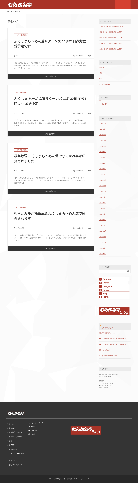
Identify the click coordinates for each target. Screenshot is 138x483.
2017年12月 (102, 180)
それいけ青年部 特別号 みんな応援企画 (112, 344)
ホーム (11, 424)
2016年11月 (102, 237)
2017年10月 (102, 191)
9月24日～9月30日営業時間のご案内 (110, 32)
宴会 (10, 441)
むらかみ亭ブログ (106, 328)
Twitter (32, 426)
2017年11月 (102, 186)
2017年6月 (102, 203)
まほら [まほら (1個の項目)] (100, 100)
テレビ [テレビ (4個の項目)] (103, 104)
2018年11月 (102, 140)
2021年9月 (102, 129)
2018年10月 (102, 146)
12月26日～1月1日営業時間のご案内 (110, 49)
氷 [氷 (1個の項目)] (99, 107)
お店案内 (12, 445)
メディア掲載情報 (104, 84)
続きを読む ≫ (51, 76)
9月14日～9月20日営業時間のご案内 (110, 37)
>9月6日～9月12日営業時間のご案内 (110, 43)
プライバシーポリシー (16, 455)
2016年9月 (102, 248)
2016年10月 (102, 242)
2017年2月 (102, 225)
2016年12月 (102, 231)
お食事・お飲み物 (15, 437)
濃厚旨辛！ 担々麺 (15, 432)
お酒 (100, 73)
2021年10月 (102, 123)
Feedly (32, 434)
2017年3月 (102, 220)
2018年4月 (102, 157)
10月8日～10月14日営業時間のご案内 (111, 26)
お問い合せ (13, 449)
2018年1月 (102, 174)
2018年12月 (102, 135)
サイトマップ (14, 460)
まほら (101, 78)
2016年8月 (102, 254)
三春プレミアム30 (104, 350)
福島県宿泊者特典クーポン (107, 333)
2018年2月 (102, 169)
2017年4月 (102, 214)
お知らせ (101, 67)
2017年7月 (102, 197)
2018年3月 (102, 163)
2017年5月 (102, 208)
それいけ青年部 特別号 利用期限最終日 (112, 338)
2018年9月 (102, 152)
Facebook (33, 430)
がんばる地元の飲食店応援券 (108, 356)
